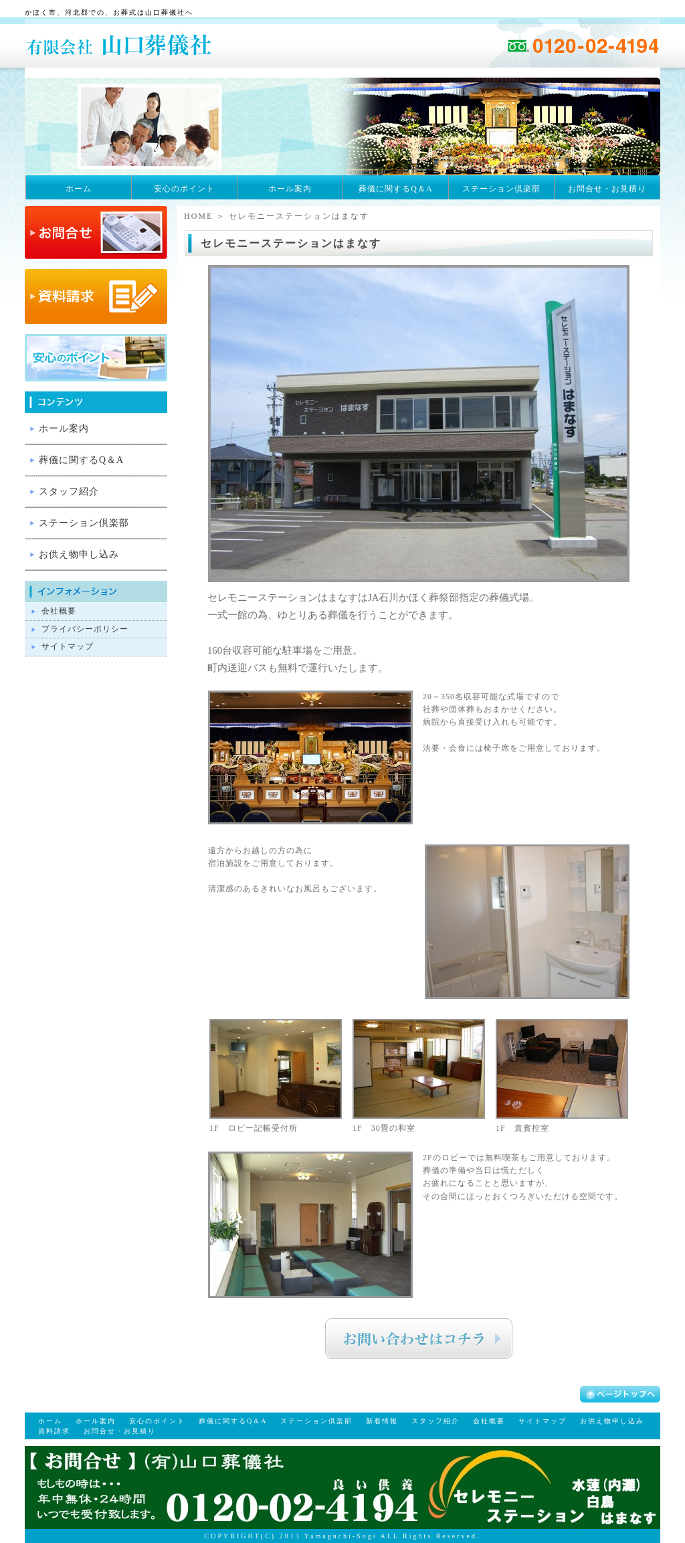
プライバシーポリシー (84, 629)
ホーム (79, 188)
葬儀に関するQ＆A (395, 188)
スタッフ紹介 (69, 491)
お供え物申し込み (79, 554)
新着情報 (382, 1421)
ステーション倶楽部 (501, 188)
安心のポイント (184, 188)
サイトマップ (67, 646)
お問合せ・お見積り (607, 188)
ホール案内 (290, 188)
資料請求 (54, 1431)
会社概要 (58, 611)
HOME (198, 216)
